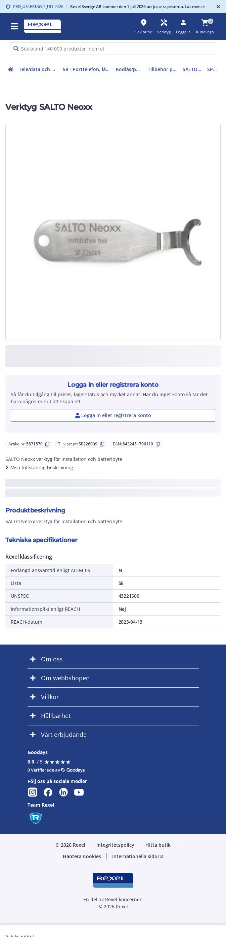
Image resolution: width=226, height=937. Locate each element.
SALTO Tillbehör (194, 69)
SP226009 (214, 69)
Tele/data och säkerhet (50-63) (39, 69)
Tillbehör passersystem (164, 69)
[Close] (217, 6)
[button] (15, 26)
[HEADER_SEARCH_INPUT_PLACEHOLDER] (113, 48)
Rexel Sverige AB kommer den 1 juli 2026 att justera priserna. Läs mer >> (135, 6)
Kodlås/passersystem (130, 69)
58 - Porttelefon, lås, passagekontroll (88, 69)
